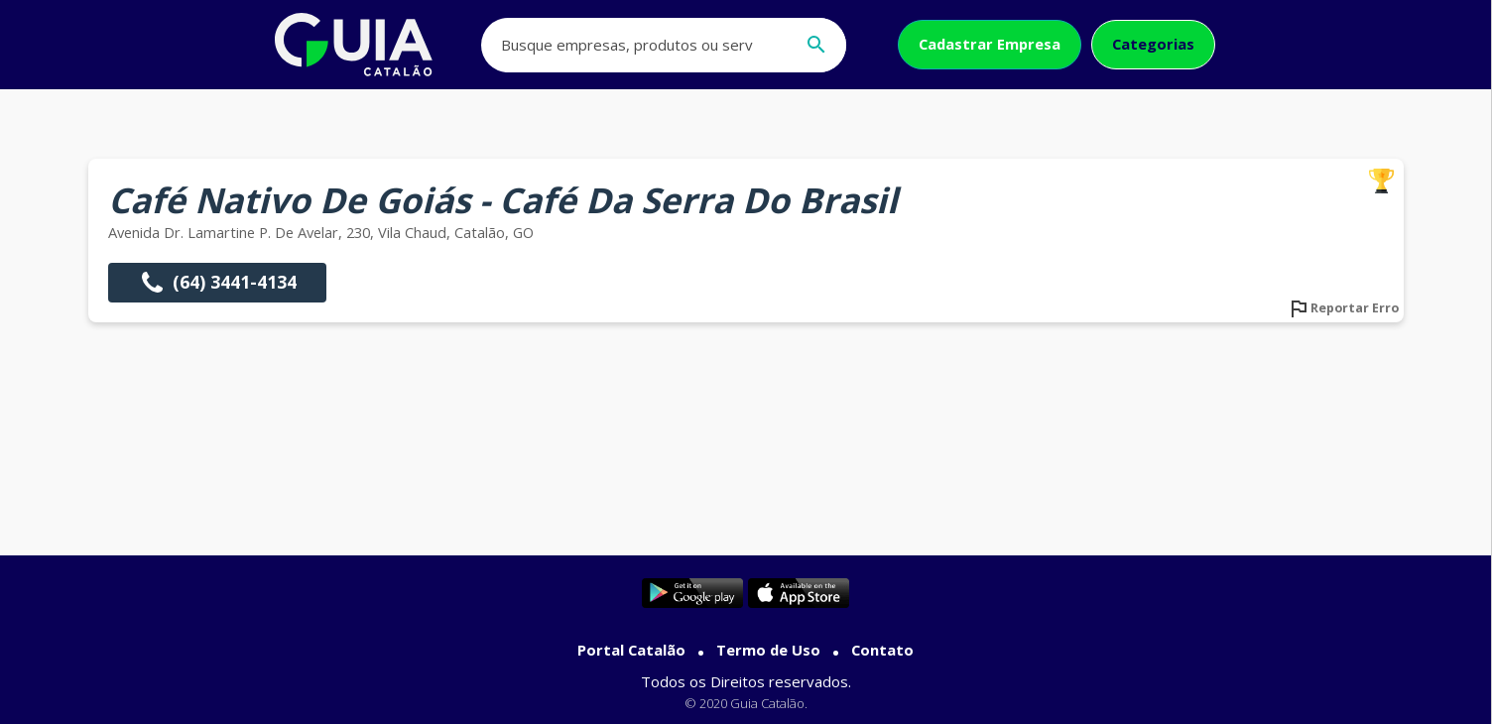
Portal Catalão (631, 650)
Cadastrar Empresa (989, 44)
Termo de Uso (768, 650)
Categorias (1153, 44)
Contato (882, 650)
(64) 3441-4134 (217, 283)
